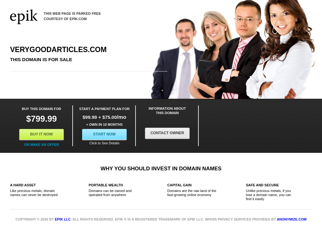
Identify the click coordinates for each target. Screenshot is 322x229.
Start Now (104, 134)
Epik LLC (62, 219)
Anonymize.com (292, 219)
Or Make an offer (41, 144)
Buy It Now (41, 134)
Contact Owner (167, 133)
